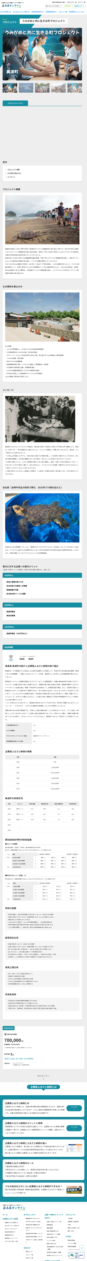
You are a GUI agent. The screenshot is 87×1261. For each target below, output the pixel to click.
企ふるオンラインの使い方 (21, 12)
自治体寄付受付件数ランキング (34, 1233)
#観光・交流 (23, 1059)
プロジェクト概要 (13, 169)
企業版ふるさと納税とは (11, 1222)
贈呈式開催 (11, 615)
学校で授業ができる (52, 1237)
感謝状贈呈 (11, 611)
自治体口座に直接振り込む (33, 1225)
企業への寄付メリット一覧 (54, 1222)
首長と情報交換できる (15, 582)
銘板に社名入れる (51, 1243)
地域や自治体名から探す (58, 2)
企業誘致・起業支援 (73, 1221)
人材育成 (70, 1218)
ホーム (5, 1214)
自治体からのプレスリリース (54, 1255)
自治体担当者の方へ (38, 12)
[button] (10, 88)
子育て (69, 1225)
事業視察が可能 (12, 590)
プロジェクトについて (15, 103)
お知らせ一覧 (29, 1258)
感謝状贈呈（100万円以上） (17, 633)
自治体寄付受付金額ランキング (34, 1236)
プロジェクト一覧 (71, 2)
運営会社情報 (71, 1240)
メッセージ (11, 177)
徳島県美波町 (8, 1028)
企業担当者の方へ (51, 12)
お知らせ (27, 1248)
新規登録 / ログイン (79, 6)
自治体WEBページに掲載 (16, 594)
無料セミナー (29, 1251)
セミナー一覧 (81, 2)
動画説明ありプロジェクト (33, 1218)
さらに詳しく (74, 1108)
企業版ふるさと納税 (10, 1218)
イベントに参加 (51, 1240)
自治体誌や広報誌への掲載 (17, 586)
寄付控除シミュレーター (76, 12)
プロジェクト (71, 1214)
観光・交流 (71, 1231)
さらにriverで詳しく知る (11, 1241)
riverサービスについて (11, 1229)
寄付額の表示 (67, 6)
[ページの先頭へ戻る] (81, 1247)
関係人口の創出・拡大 (74, 1228)
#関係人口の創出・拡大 (11, 1059)
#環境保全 (30, 1059)
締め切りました (43, 1077)
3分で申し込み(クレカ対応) (33, 1221)
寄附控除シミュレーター (11, 1238)
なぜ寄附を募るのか (14, 173)
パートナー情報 (72, 1243)
